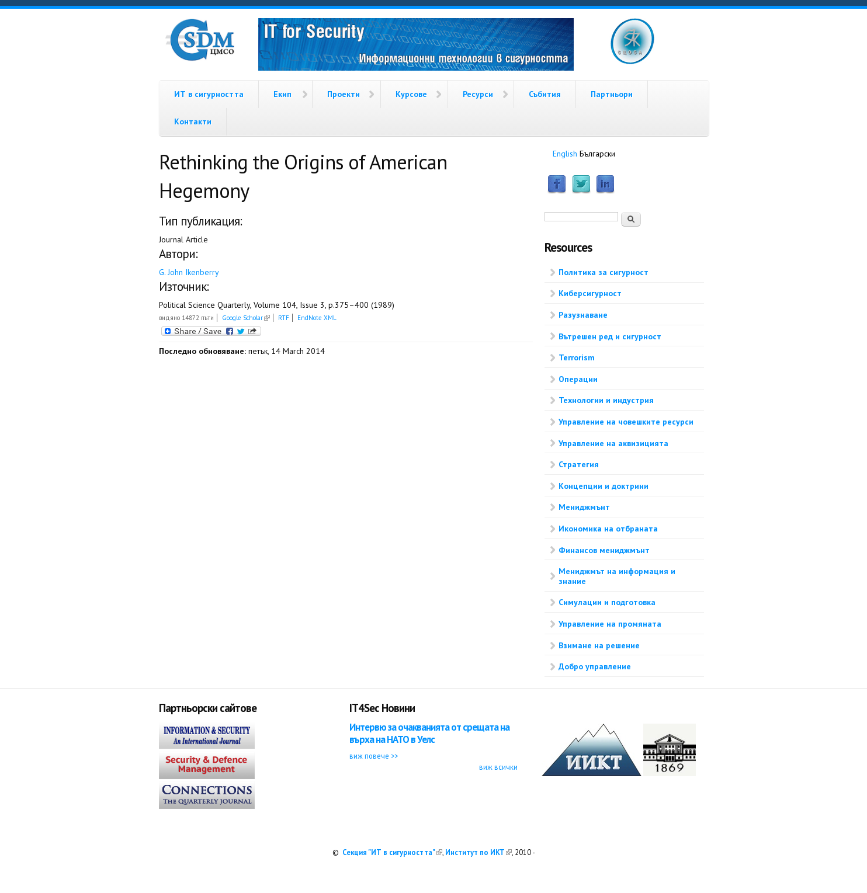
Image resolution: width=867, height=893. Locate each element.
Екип (282, 94)
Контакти (192, 121)
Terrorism (577, 357)
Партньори (612, 94)
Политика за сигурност (603, 272)
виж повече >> (373, 755)
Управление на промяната (610, 624)
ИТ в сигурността (209, 94)
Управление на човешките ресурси (626, 421)
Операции (578, 379)
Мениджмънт (584, 507)
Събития (545, 94)
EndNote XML (317, 318)
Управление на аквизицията (613, 443)
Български (597, 153)
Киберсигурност (590, 293)
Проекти (343, 94)
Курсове (411, 94)
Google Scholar (246, 318)
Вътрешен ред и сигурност (610, 336)
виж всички (498, 767)
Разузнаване (583, 315)
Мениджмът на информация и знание (617, 576)
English (565, 153)
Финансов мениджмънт (604, 550)
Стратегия (579, 464)
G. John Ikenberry (189, 272)
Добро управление (595, 666)
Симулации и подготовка (607, 602)
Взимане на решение (599, 645)
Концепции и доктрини (603, 486)
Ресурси (478, 94)
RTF (283, 318)
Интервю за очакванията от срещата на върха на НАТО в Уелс (429, 733)
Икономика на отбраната (608, 528)
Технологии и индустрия (606, 400)
